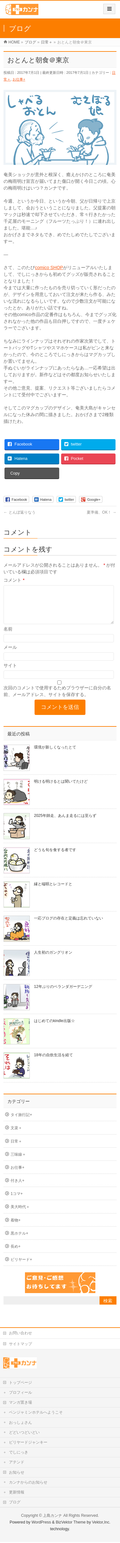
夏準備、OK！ (101, 512)
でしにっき (18, 1453)
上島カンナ (52, 1516)
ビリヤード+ (21, 1267)
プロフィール (20, 1393)
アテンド (16, 1463)
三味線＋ (18, 1162)
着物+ (15, 1228)
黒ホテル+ (19, 1241)
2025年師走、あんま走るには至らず (65, 823)
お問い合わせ (20, 1334)
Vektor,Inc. (101, 1523)
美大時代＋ (20, 1214)
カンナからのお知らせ (28, 1483)
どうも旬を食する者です (55, 857)
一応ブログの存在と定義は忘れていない (68, 926)
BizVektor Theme (71, 1523)
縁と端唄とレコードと (53, 891)
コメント (14, 580)
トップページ (20, 1383)
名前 (8, 636)
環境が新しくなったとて (55, 755)
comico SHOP (49, 267)
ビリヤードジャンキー (28, 1443)
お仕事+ (18, 79)
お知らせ (16, 1473)
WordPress (41, 1523)
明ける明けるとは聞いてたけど (61, 789)
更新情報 (16, 1493)
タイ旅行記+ (21, 1122)
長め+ (15, 1254)
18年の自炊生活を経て (53, 1062)
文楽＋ (16, 1135)
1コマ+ (17, 1201)
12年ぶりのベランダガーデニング (63, 994)
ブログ (14, 1503)
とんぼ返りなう (19, 512)
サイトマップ (20, 1345)
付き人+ (17, 1188)
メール (10, 654)
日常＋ (16, 1149)
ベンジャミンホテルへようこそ (36, 1413)
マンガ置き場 (20, 1403)
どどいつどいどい (24, 1433)
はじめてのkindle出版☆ (54, 1028)
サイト (10, 673)
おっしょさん (20, 1423)
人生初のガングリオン (53, 960)
